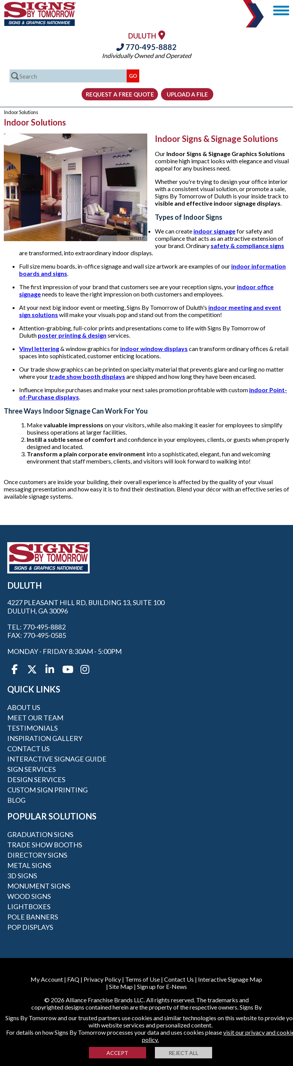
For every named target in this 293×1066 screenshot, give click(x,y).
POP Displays (30, 927)
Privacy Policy (102, 979)
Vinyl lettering (39, 348)
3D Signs (22, 875)
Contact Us (28, 748)
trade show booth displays (87, 376)
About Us (23, 707)
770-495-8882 (146, 47)
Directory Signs (37, 855)
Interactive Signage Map (230, 979)
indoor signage (214, 231)
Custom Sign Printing (47, 790)
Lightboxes (28, 906)
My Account (47, 979)
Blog (16, 800)
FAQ (73, 979)
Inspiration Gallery (44, 738)
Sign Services (31, 769)
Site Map (121, 986)
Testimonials (32, 728)
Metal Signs (29, 865)
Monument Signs (38, 886)
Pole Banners (32, 917)
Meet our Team (35, 717)
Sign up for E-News (162, 986)
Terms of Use (142, 979)
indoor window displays (154, 348)
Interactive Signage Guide (56, 759)
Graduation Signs (40, 834)
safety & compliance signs (247, 245)
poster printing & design (72, 335)
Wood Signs (29, 896)
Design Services (36, 779)
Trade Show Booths (44, 845)
